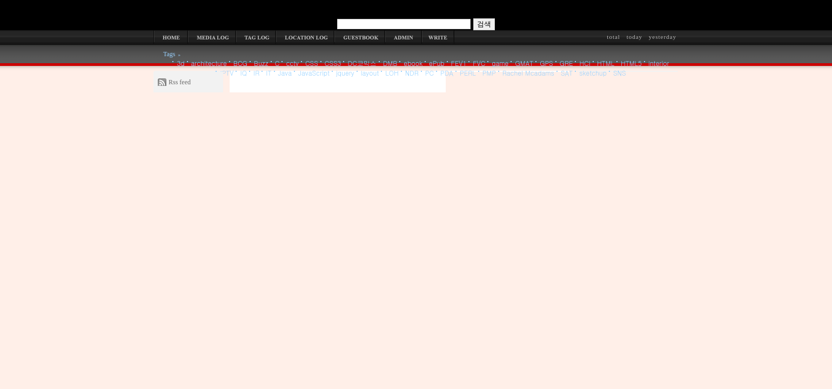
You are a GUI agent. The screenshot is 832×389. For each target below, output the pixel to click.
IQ (243, 72)
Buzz (261, 63)
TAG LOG (256, 37)
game (500, 63)
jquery (345, 72)
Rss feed (180, 82)
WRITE (438, 37)
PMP (489, 72)
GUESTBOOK (359, 37)
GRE (566, 63)
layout (370, 72)
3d (180, 63)
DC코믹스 (361, 63)
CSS (311, 63)
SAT (567, 72)
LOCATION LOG (305, 37)
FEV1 (459, 63)
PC (429, 72)
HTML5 (631, 63)
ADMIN (403, 37)
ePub (437, 63)
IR (256, 72)
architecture (209, 63)
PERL (468, 72)
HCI (585, 63)
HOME (170, 37)
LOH (392, 72)
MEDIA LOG (212, 37)
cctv (292, 63)
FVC (479, 63)
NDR (412, 72)
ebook (413, 63)
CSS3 (333, 63)
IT (268, 72)
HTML (605, 63)
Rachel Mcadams (528, 72)
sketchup (593, 72)
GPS (546, 63)
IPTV (226, 72)
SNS (619, 72)
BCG (240, 63)
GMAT (524, 63)
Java (285, 72)
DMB (390, 63)
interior (658, 63)
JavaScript (314, 72)
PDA (446, 72)
